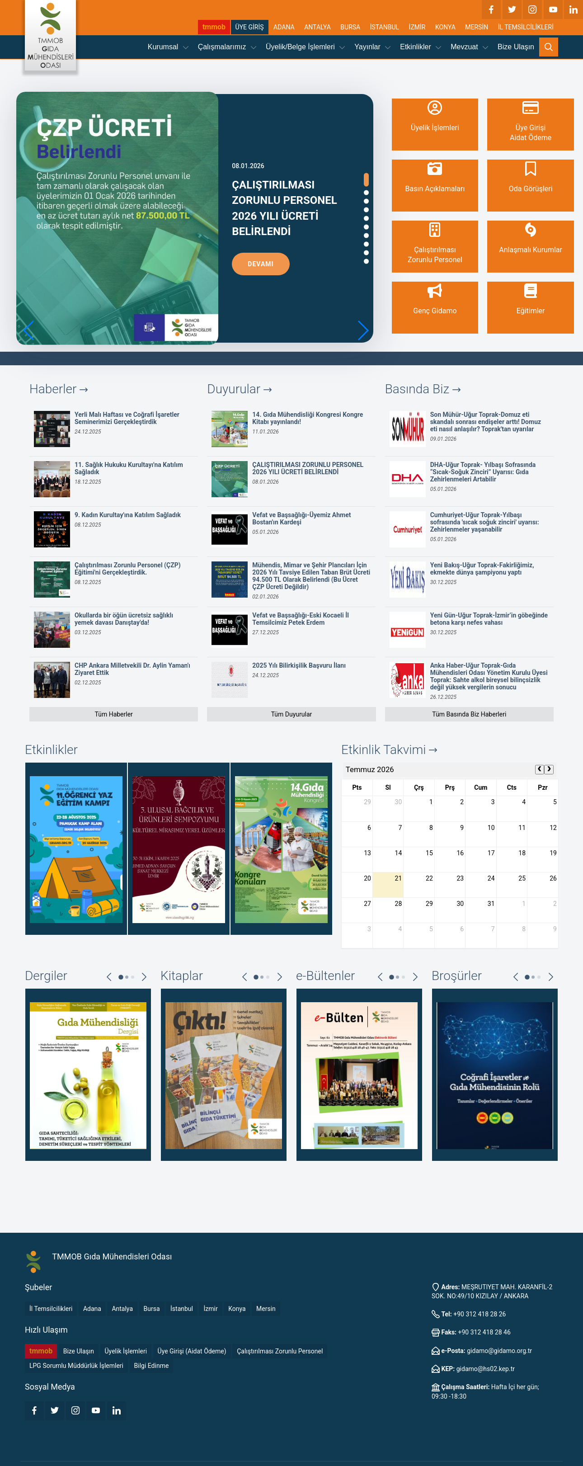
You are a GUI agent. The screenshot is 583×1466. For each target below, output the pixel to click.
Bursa (152, 1308)
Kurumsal (168, 47)
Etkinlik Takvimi (389, 749)
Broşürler (457, 975)
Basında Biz (423, 389)
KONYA (445, 27)
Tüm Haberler (113, 714)
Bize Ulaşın (516, 47)
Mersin (266, 1308)
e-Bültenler (325, 975)
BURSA (350, 27)
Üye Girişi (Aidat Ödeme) (192, 1351)
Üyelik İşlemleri (126, 1351)
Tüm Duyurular (291, 714)
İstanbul (181, 1308)
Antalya (122, 1308)
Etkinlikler (420, 47)
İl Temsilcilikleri (50, 1308)
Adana (92, 1308)
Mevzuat (469, 47)
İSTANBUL (384, 27)
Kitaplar (181, 975)
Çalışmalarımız (227, 47)
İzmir (210, 1308)
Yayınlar (372, 47)
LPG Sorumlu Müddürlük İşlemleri (76, 1365)
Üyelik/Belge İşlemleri (305, 47)
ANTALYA (317, 27)
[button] (363, 330)
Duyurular (239, 389)
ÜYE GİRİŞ (249, 27)
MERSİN (476, 27)
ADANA (284, 27)
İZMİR (417, 27)
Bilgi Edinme (151, 1365)
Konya (236, 1308)
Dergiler (46, 975)
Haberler (58, 389)
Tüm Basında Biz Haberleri (469, 714)
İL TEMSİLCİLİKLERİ (526, 27)
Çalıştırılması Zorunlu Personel (280, 1351)
